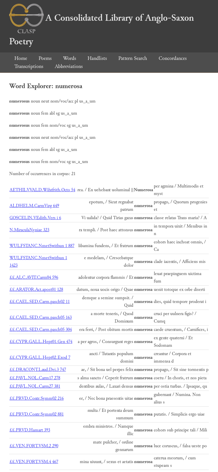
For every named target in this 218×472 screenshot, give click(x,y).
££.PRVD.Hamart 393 (30, 430)
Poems (45, 58)
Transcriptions (28, 66)
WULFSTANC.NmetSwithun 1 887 (42, 245)
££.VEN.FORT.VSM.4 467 (34, 461)
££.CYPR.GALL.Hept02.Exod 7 (40, 357)
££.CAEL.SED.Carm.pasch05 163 (41, 317)
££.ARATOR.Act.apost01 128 (36, 289)
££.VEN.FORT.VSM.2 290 (34, 446)
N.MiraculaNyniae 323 (29, 230)
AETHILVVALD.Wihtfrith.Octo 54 (42, 190)
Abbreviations (69, 66)
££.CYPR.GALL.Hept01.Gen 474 (41, 341)
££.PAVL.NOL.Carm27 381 (35, 386)
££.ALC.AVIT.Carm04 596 (34, 277)
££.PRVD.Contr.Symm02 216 (37, 398)
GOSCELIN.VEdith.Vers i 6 (35, 218)
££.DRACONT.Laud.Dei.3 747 (38, 369)
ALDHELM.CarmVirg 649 (34, 205)
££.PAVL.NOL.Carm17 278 (35, 378)
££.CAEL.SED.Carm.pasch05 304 (41, 329)
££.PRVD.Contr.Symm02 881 (37, 414)
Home (20, 58)
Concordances (173, 58)
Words (69, 58)
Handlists (97, 58)
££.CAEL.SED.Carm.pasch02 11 (40, 301)
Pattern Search (132, 58)
